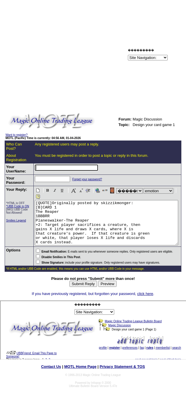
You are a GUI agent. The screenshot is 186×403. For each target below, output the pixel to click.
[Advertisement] (72, 55)
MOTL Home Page (80, 369)
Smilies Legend (11, 231)
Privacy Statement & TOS (122, 369)
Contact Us (51, 369)
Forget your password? (76, 179)
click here (145, 296)
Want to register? (17, 134)
